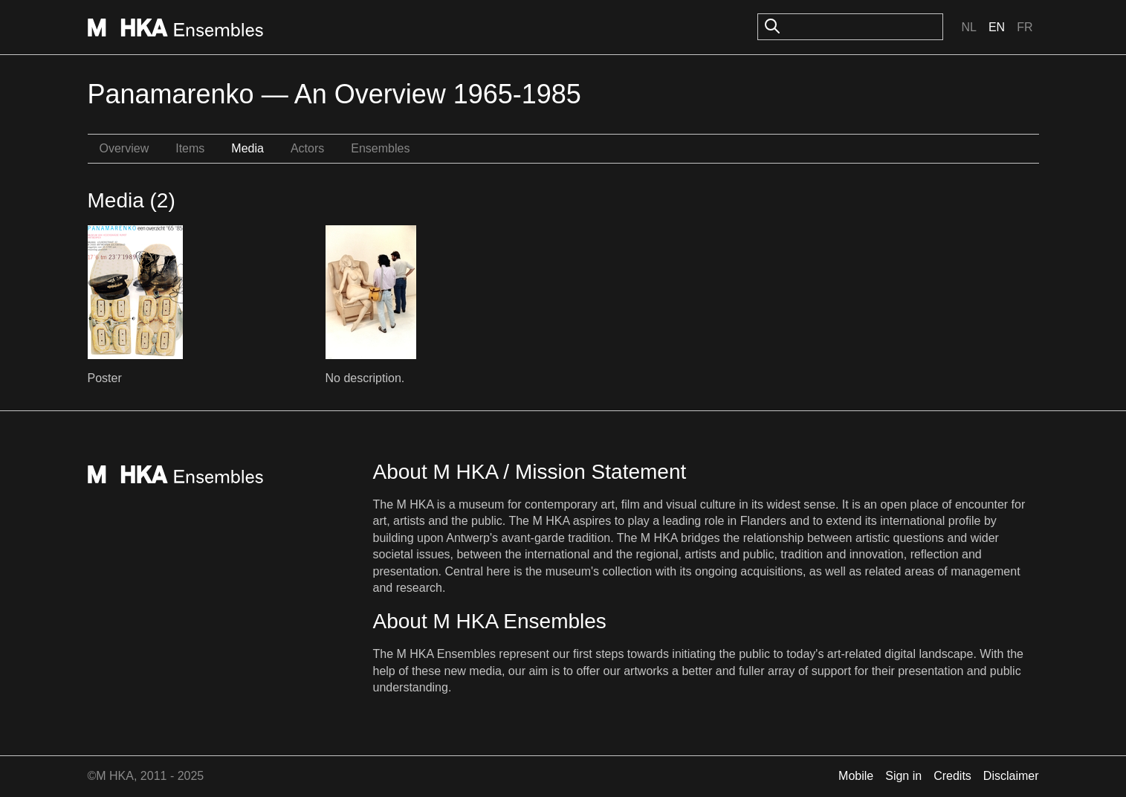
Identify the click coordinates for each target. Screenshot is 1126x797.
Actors (307, 148)
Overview (124, 148)
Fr (1024, 27)
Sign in (903, 775)
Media (247, 148)
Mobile (855, 775)
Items (189, 148)
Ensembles (380, 148)
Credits (952, 775)
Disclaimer (1011, 775)
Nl (968, 27)
